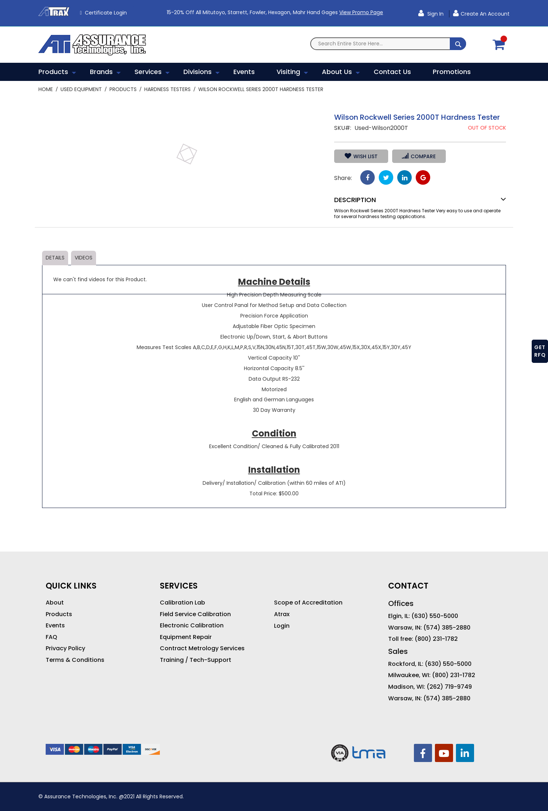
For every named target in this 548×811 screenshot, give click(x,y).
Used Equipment (81, 89)
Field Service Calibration (195, 614)
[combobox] (388, 43)
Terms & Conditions (75, 660)
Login (282, 626)
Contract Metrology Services (202, 648)
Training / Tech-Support (195, 660)
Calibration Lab (182, 603)
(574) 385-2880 (446, 628)
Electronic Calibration (192, 626)
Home (45, 89)
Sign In (435, 13)
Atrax (282, 614)
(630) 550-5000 (434, 616)
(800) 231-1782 (436, 639)
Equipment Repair (186, 637)
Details (55, 257)
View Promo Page (361, 12)
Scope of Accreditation (308, 603)
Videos (83, 257)
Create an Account (485, 13)
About (55, 603)
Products (123, 89)
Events (55, 626)
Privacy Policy (65, 648)
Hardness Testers (167, 89)
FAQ (51, 637)
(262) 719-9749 (449, 687)
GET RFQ (540, 351)
